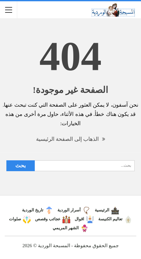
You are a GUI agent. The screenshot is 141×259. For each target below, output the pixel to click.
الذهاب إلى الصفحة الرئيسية (70, 139)
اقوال (84, 219)
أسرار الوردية (73, 210)
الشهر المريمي (70, 227)
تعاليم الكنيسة (115, 219)
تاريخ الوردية (37, 210)
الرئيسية (107, 210)
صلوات (20, 219)
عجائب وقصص (52, 219)
